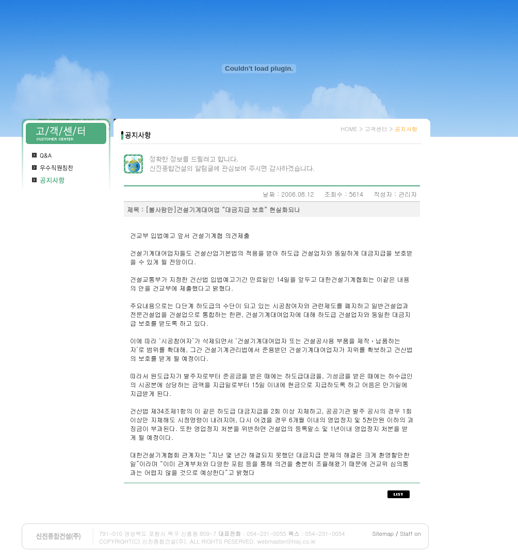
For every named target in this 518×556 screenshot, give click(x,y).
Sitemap (383, 533)
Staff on (410, 533)
